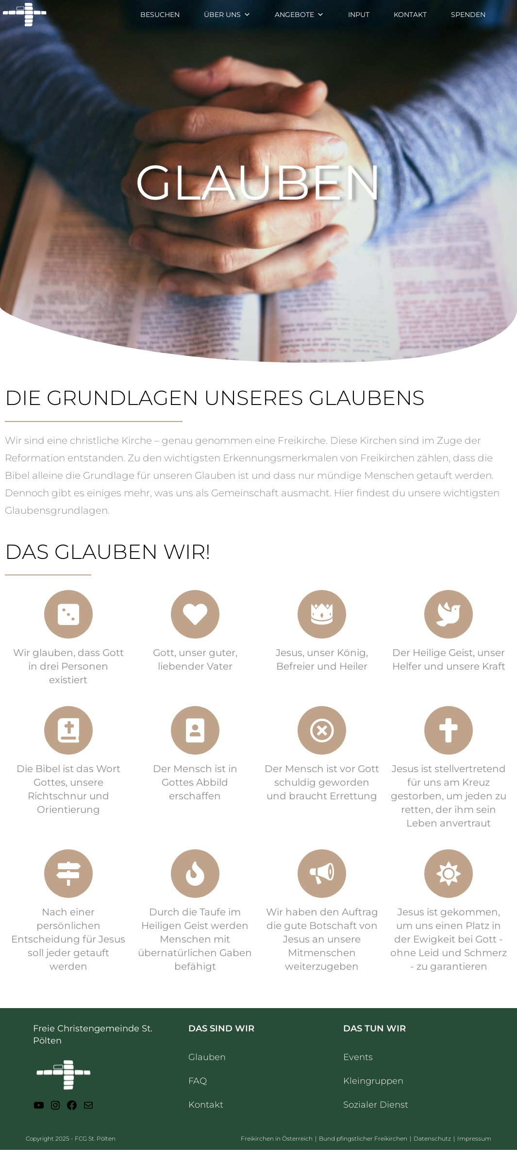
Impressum (474, 1138)
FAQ (197, 1081)
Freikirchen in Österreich (277, 1138)
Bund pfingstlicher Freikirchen (363, 1138)
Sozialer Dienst (375, 1104)
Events (358, 1057)
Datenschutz (432, 1138)
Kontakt (205, 1104)
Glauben (207, 1057)
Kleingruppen (373, 1081)
